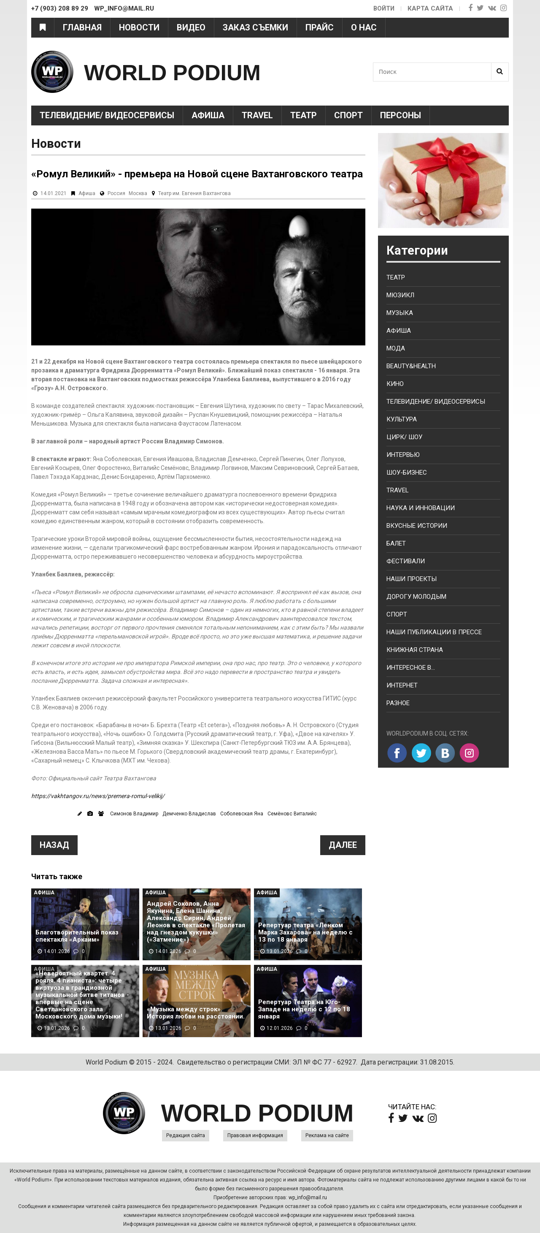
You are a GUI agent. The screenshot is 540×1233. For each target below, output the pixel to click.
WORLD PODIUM (186, 71)
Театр (303, 115)
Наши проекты (411, 579)
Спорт (348, 115)
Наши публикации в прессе (434, 632)
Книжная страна (414, 650)
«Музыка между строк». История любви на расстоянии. (196, 1013)
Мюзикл (400, 295)
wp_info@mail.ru (308, 1197)
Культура (401, 419)
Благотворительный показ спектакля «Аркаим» (77, 936)
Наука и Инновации (420, 508)
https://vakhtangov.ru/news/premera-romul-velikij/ (98, 796)
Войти (383, 8)
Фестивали (405, 561)
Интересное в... (410, 667)
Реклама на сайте (327, 1135)
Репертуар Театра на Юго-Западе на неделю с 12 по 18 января (304, 1009)
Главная (82, 27)
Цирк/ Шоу (404, 437)
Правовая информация (255, 1135)
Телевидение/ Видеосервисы (107, 115)
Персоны (400, 115)
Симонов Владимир (134, 814)
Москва (138, 193)
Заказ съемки (255, 27)
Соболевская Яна (241, 814)
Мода (395, 348)
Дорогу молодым (416, 596)
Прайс (319, 27)
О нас (364, 27)
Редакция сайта (185, 1135)
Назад (54, 845)
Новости (139, 27)
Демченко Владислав (189, 814)
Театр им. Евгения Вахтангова (194, 193)
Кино (395, 384)
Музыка (399, 313)
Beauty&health (411, 366)
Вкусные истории (416, 526)
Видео (191, 27)
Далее (343, 845)
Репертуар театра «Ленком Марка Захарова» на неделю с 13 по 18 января (305, 932)
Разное (398, 703)
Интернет (402, 685)
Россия (116, 193)
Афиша (208, 115)
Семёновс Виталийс (292, 814)
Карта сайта (430, 8)
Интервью (403, 455)
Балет (396, 543)
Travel (257, 115)
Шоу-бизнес (406, 472)
